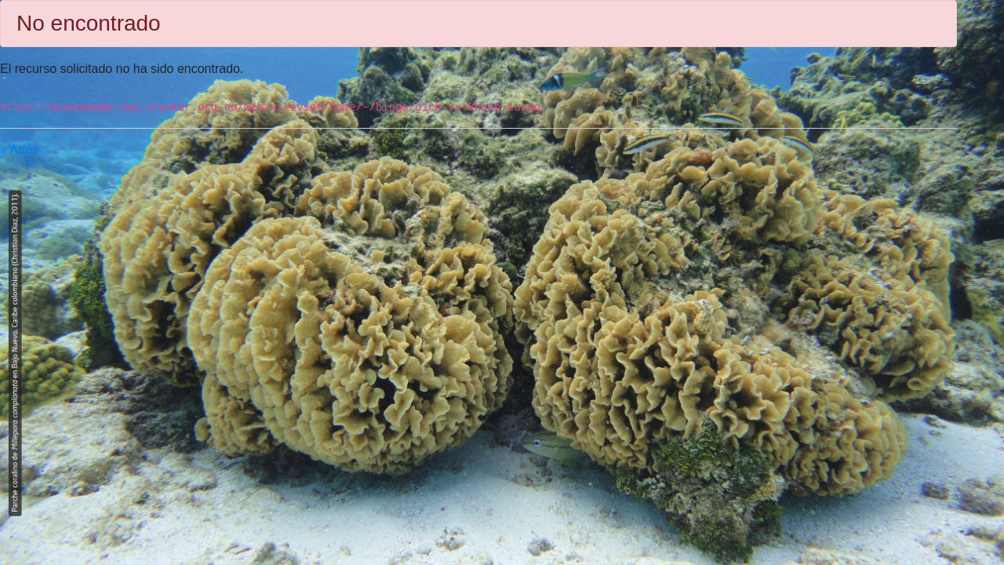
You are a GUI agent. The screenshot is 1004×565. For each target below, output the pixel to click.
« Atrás (19, 149)
